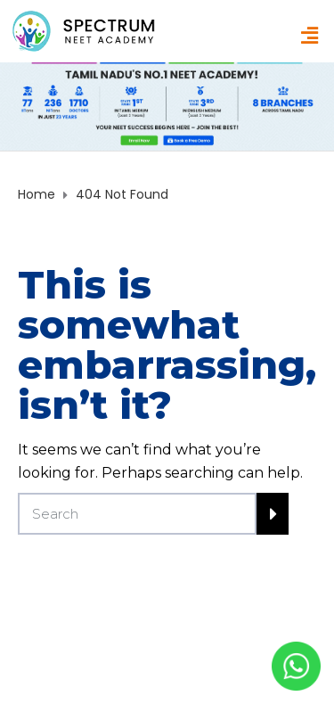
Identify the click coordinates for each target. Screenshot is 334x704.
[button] (310, 36)
